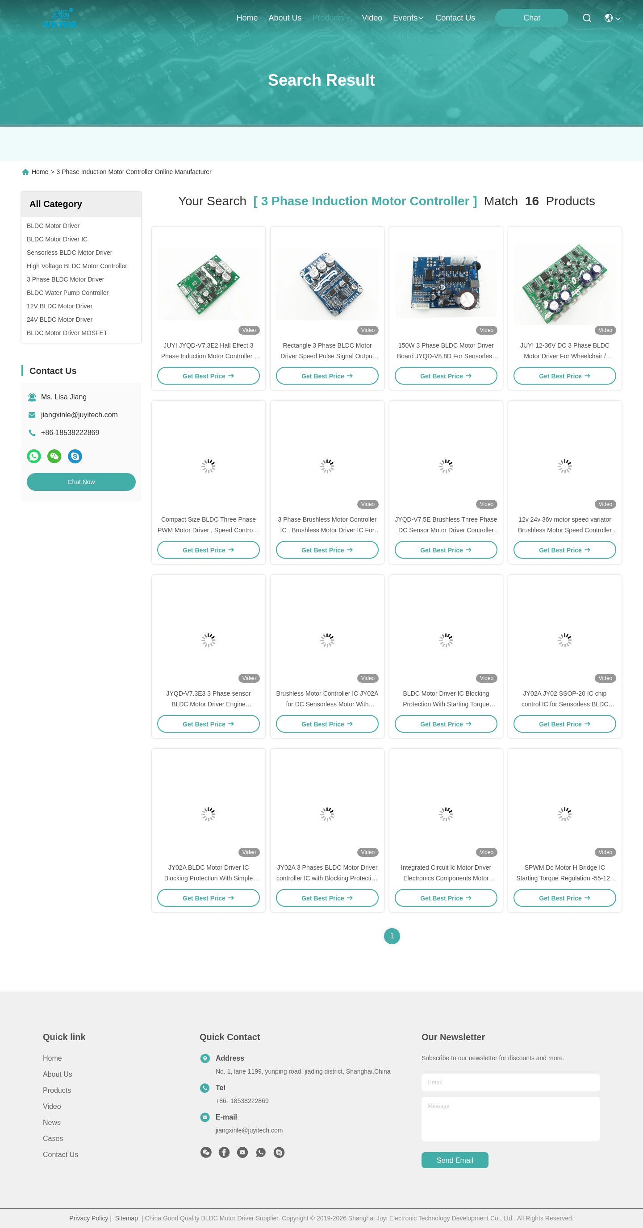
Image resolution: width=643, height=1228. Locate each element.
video (372, 17)
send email (455, 1160)
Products (57, 1090)
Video (52, 1106)
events (409, 17)
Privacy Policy (88, 1218)
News (52, 1122)
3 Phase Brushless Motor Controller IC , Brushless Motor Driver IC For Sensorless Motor (327, 530)
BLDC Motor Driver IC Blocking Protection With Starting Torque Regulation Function (446, 704)
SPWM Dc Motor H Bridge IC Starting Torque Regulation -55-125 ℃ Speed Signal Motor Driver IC (565, 878)
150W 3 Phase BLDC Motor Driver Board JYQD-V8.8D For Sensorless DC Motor (446, 356)
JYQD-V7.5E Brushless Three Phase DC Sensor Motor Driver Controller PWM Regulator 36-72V (446, 530)
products (331, 17)
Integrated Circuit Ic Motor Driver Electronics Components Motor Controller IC (446, 878)
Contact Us (60, 1154)
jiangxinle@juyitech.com (79, 415)
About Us (57, 1074)
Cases (53, 1138)
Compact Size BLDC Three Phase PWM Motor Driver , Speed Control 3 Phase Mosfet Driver (208, 530)
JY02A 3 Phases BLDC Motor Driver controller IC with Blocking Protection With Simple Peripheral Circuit (327, 878)
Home (247, 17)
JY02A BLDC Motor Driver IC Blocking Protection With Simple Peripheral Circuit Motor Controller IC (208, 878)
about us (284, 17)
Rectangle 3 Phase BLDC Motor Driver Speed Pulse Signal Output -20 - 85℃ (327, 356)
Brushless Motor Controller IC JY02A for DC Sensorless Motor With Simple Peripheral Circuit (327, 704)
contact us (455, 17)
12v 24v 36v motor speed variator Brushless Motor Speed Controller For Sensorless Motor (565, 530)
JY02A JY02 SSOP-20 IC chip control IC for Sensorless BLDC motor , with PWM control (565, 704)
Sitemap (126, 1218)
